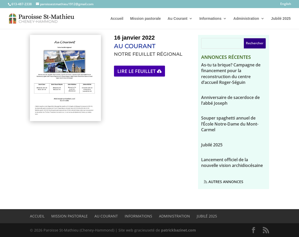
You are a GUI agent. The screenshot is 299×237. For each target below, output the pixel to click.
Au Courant (177, 19)
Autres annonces (225, 181)
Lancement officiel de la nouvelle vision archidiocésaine (232, 162)
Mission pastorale (145, 19)
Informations (210, 19)
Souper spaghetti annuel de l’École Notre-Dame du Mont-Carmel (229, 124)
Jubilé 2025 (281, 19)
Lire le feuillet (136, 71)
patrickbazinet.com (178, 230)
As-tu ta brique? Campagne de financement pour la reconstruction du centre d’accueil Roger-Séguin (230, 73)
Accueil (116, 19)
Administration (246, 19)
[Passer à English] (285, 5)
